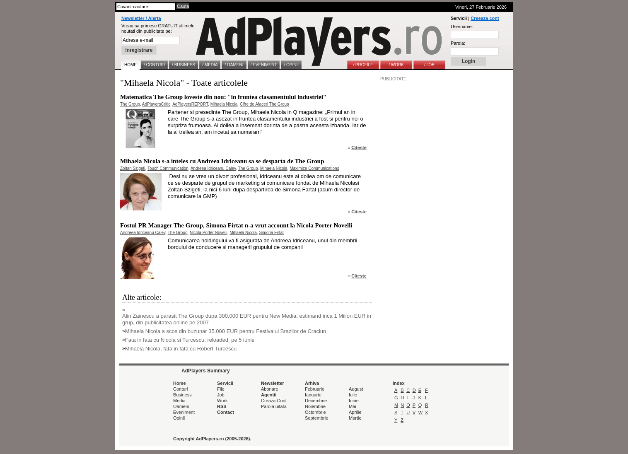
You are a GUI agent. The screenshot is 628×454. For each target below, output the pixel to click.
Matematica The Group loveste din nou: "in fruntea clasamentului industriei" (223, 97)
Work (222, 400)
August (356, 388)
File (221, 388)
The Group (130, 104)
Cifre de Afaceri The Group (264, 104)
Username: (462, 26)
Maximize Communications (314, 168)
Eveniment (184, 412)
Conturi (180, 388)
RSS (222, 406)
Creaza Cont (274, 400)
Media (179, 400)
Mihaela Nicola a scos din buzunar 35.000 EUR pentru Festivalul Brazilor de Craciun (225, 331)
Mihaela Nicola (224, 104)
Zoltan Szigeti (132, 168)
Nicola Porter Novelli (208, 232)
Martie (355, 417)
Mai (352, 406)
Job (221, 394)
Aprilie (355, 412)
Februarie (314, 388)
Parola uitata (274, 406)
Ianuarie (313, 394)
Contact (225, 412)
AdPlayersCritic (156, 104)
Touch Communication (167, 168)
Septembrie (316, 417)
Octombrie (315, 412)
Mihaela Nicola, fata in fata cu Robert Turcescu (181, 348)
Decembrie (316, 400)
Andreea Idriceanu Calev (213, 168)
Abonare (269, 388)
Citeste (359, 147)
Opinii (179, 417)
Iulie (353, 394)
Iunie (354, 400)
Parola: (458, 43)
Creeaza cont (485, 18)
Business (182, 394)
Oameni (181, 406)
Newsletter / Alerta (141, 18)
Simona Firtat (271, 232)
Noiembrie (315, 406)
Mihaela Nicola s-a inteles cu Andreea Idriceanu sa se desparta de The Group (222, 161)
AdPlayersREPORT (190, 104)
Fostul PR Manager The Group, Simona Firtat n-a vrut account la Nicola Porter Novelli (236, 225)
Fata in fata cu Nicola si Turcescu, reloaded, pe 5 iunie (190, 340)
